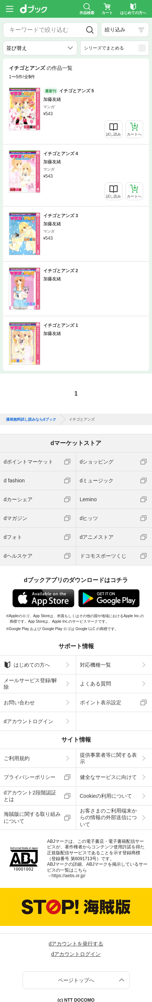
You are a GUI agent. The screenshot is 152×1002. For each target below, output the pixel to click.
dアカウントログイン (28, 721)
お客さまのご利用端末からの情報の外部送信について (108, 817)
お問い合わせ (19, 702)
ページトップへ (76, 980)
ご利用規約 (17, 758)
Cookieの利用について (106, 796)
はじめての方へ (27, 664)
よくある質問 (95, 684)
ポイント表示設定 (100, 702)
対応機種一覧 (95, 665)
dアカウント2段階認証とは (30, 796)
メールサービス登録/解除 (30, 683)
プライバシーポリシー (29, 777)
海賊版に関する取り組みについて (32, 817)
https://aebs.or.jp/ (68, 875)
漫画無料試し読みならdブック (31, 419)
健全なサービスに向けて (108, 777)
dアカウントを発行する (76, 944)
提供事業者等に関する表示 (108, 758)
